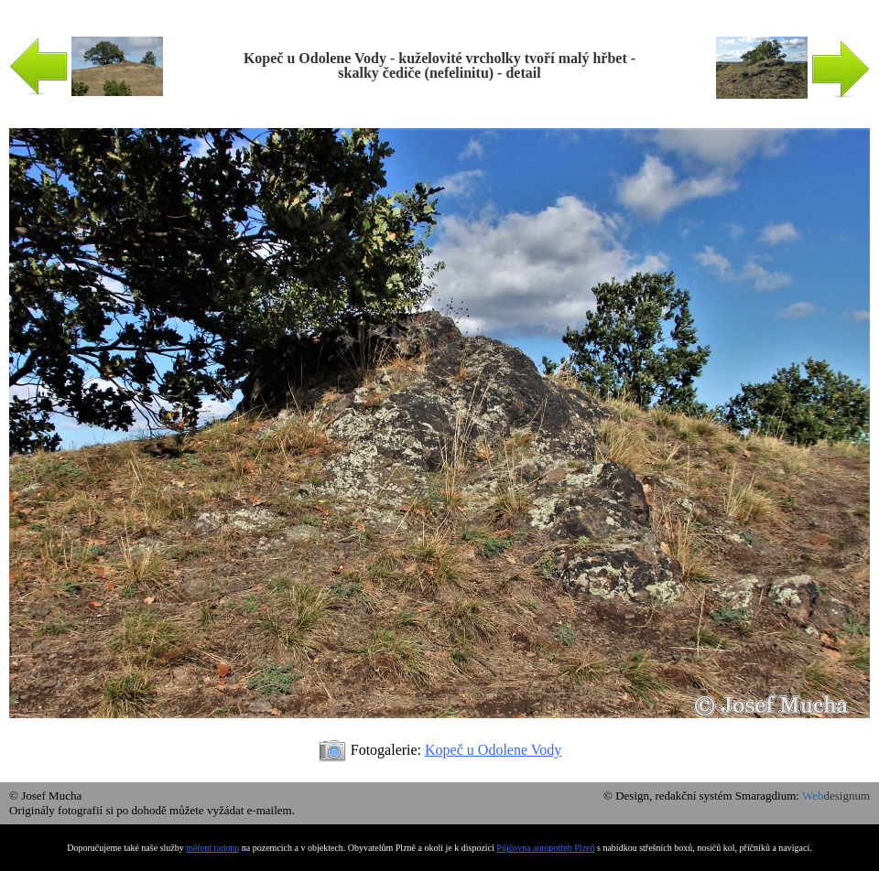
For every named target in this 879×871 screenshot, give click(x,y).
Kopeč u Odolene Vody (493, 750)
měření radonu (212, 848)
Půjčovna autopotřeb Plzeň (545, 848)
